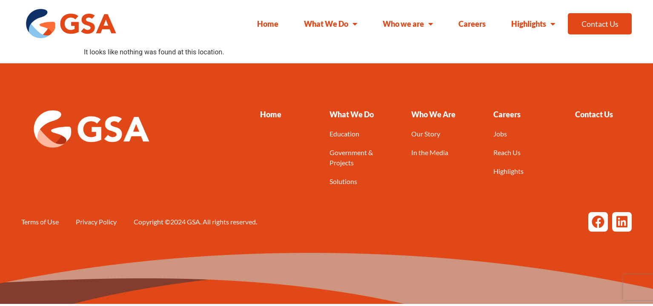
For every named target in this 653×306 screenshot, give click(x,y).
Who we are (408, 24)
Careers (472, 23)
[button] (351, 114)
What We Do (330, 24)
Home (267, 23)
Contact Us (600, 23)
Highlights (533, 24)
